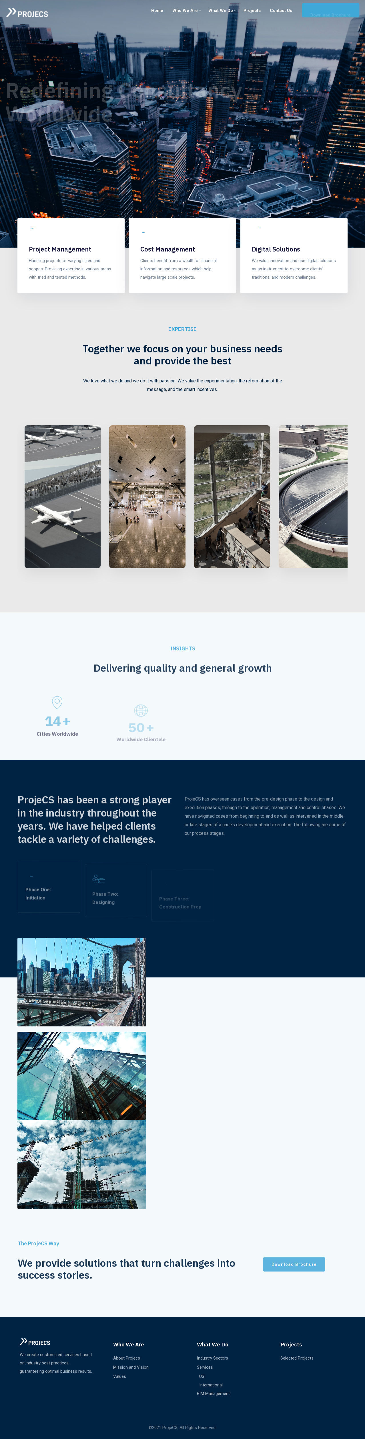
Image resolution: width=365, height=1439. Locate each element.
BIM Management (213, 1393)
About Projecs (126, 1358)
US (201, 1376)
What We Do (220, 10)
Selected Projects (297, 1358)
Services (205, 1367)
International (211, 1385)
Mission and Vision (131, 1367)
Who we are (185, 10)
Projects (252, 10)
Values (119, 1376)
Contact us (281, 10)
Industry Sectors (212, 1358)
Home (157, 10)
